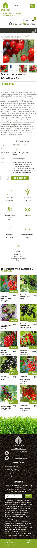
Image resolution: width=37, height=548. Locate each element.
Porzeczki (6, 271)
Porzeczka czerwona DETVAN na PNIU (6, 352)
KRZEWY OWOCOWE (19, 145)
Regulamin (8, 479)
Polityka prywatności (11, 467)
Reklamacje (8, 476)
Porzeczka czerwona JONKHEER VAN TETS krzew (25, 407)
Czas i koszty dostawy (12, 470)
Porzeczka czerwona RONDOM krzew (25, 352)
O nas (5, 13)
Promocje (18, 13)
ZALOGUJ (18, 24)
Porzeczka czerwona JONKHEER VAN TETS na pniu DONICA (5, 298)
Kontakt (11, 13)
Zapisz (28, 496)
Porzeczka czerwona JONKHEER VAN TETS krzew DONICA (25, 379)
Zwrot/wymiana (10, 473)
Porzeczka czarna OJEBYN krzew (25, 296)
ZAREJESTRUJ (30, 24)
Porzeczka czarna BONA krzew (4, 378)
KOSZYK (30, 20)
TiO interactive (28, 542)
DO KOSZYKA (20, 178)
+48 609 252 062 (13, 16)
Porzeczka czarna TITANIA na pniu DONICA (25, 325)
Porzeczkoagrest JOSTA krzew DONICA (6, 327)
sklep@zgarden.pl (21, 458)
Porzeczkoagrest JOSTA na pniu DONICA (6, 408)
